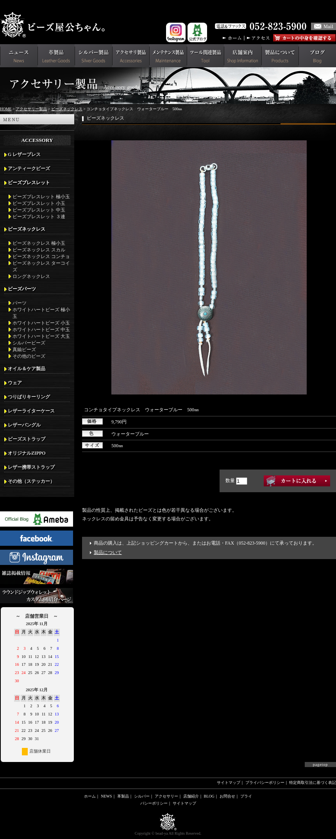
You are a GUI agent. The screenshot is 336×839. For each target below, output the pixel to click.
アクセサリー (166, 796)
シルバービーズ (29, 343)
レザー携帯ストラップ (31, 467)
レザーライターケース (31, 411)
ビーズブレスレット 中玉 (39, 210)
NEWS (106, 796)
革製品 (123, 796)
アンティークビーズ (29, 168)
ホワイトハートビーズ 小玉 (41, 323)
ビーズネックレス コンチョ (41, 256)
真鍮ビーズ (24, 349)
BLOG (209, 796)
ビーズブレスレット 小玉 (39, 203)
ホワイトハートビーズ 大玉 (41, 336)
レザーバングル (24, 425)
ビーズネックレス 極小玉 (39, 243)
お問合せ (227, 796)
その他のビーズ (29, 356)
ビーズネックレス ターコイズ (41, 266)
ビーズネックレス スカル (39, 250)
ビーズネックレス (66, 109)
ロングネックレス (31, 276)
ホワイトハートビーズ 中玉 (41, 329)
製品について (108, 552)
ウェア (15, 382)
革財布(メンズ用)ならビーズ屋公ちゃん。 (54, 25)
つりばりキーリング (29, 397)
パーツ (20, 303)
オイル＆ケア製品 (26, 368)
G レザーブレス (24, 154)
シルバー (142, 796)
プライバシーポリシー (264, 782)
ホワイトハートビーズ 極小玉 (41, 313)
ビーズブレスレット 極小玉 (41, 196)
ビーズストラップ (26, 439)
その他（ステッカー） (31, 481)
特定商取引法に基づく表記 (312, 782)
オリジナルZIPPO (27, 453)
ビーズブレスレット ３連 (39, 216)
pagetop (320, 764)
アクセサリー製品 (31, 109)
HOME (5, 109)
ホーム (90, 796)
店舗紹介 (191, 796)
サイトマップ (228, 782)
